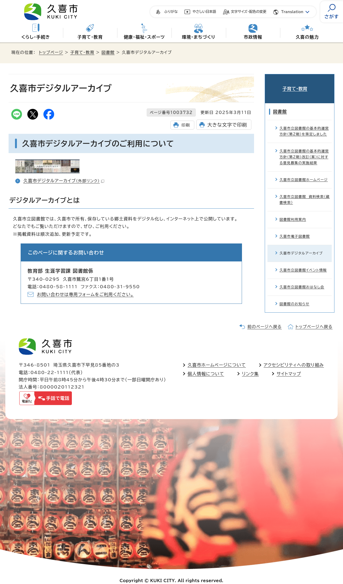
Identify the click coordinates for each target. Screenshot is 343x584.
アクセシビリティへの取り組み (294, 357)
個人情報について (206, 366)
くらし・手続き (35, 37)
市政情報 (253, 37)
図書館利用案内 (292, 211)
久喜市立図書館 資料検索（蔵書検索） (304, 191)
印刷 (185, 125)
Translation (292, 12)
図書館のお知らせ (294, 296)
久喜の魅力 (307, 37)
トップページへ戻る (314, 319)
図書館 (108, 52)
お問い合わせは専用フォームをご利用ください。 (85, 294)
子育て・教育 (90, 37)
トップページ (51, 52)
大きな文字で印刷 (227, 125)
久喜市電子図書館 (294, 228)
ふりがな (171, 11)
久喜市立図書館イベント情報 (303, 262)
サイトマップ (289, 366)
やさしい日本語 (204, 11)
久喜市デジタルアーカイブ (63, 181)
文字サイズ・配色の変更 (249, 11)
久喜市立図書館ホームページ (303, 171)
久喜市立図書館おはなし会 (301, 279)
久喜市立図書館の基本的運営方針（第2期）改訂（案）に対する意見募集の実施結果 (304, 149)
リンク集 (250, 366)
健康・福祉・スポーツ (144, 37)
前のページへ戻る (264, 319)
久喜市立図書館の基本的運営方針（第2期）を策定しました (304, 123)
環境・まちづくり (198, 37)
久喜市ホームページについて (217, 357)
